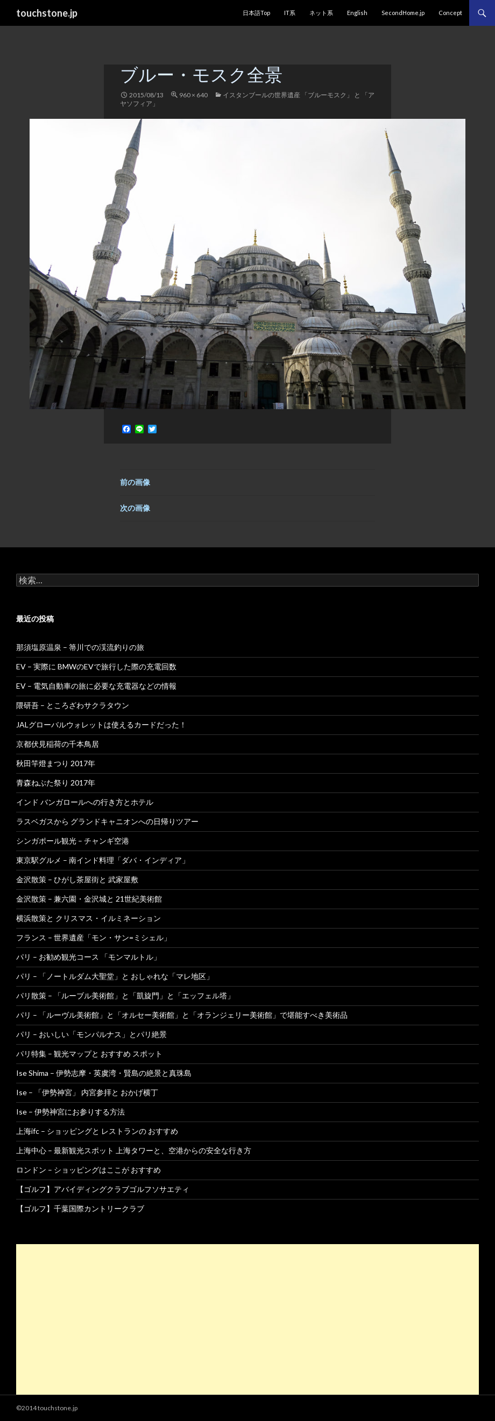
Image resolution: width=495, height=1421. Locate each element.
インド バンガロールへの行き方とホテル (84, 801)
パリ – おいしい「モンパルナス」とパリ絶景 (91, 1034)
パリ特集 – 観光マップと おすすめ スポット (89, 1053)
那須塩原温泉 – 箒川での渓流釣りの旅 (80, 647)
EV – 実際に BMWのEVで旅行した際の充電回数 (96, 666)
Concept (450, 12)
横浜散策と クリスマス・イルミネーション (88, 918)
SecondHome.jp (403, 12)
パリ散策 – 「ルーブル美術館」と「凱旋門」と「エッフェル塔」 (125, 995)
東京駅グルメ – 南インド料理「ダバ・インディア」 (102, 860)
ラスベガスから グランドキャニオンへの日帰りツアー (107, 821)
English (357, 12)
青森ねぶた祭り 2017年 (55, 782)
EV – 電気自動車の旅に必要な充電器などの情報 (96, 685)
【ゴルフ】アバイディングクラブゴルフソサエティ (102, 1189)
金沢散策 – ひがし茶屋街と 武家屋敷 (77, 879)
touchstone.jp (46, 13)
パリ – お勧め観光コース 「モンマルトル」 (88, 956)
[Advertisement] (247, 1319)
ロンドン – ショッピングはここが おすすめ (88, 1169)
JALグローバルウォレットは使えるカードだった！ (101, 724)
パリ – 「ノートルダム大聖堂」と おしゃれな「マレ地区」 (115, 976)
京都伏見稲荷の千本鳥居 (57, 743)
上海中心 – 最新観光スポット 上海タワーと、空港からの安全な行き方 (133, 1150)
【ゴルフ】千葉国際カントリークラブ (80, 1208)
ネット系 (321, 12)
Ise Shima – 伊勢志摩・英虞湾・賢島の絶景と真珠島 (104, 1072)
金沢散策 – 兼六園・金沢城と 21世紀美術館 (89, 898)
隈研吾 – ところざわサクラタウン (72, 705)
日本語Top (256, 12)
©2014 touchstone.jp (46, 1408)
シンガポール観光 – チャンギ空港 (72, 840)
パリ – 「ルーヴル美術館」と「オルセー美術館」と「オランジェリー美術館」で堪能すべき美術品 (182, 1014)
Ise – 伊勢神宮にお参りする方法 (70, 1111)
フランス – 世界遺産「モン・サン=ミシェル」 (93, 937)
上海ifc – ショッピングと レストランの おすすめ (97, 1131)
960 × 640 (193, 95)
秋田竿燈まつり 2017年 (55, 763)
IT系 (289, 12)
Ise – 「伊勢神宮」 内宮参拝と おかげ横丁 (87, 1092)
